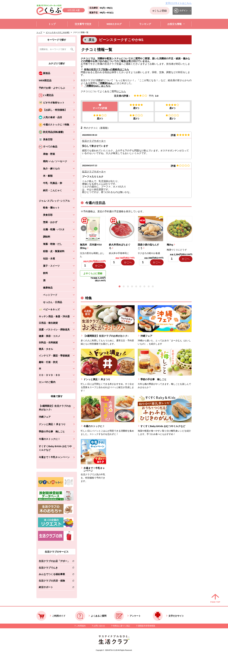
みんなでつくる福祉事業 (54, 575)
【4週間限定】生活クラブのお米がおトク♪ (55, 408)
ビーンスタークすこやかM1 (58, 32)
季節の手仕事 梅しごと (52, 431)
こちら (122, 91)
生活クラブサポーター (94, 141)
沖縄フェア (45, 416)
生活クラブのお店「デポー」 (54, 562)
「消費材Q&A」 (105, 83)
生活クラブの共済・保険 (54, 581)
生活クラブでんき (54, 568)
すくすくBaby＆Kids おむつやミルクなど (55, 448)
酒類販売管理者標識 (146, 626)
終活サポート (54, 588)
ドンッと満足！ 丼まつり (52, 424)
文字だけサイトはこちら (178, 3)
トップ (39, 32)
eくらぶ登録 (160, 10)
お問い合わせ (99, 626)
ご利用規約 (81, 626)
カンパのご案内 (47, 382)
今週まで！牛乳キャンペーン (54, 457)
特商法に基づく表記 (121, 626)
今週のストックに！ (49, 439)
